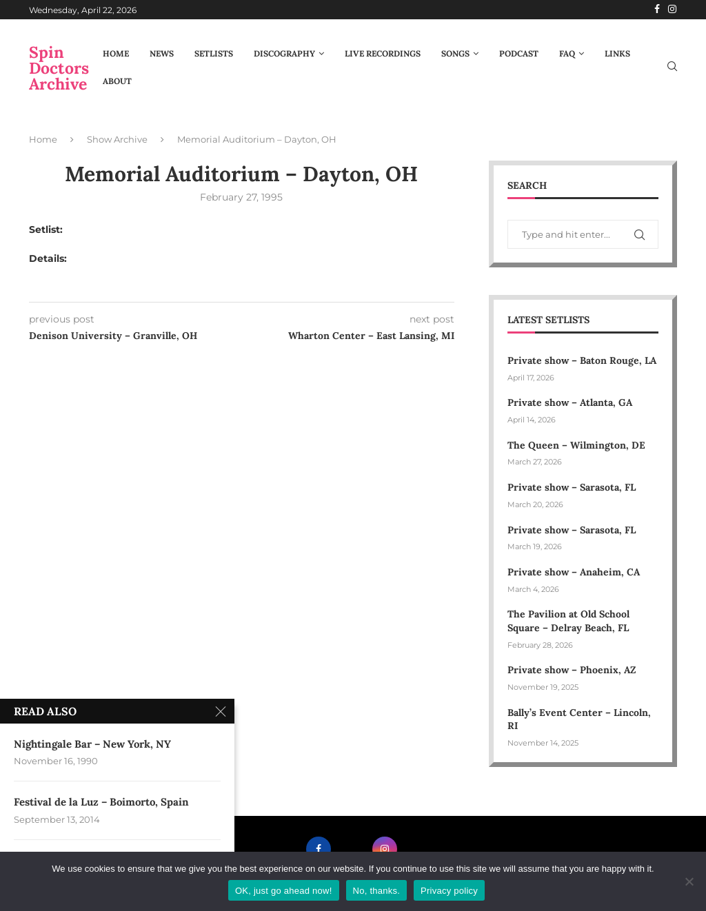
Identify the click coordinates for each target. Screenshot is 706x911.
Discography (284, 53)
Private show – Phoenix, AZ (571, 670)
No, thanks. (377, 891)
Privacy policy (449, 891)
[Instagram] (672, 9)
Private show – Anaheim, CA (573, 572)
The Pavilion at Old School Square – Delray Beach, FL (569, 621)
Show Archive (117, 139)
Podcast (518, 53)
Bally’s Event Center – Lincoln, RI (579, 719)
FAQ (567, 53)
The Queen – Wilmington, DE (576, 445)
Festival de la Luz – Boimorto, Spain (101, 803)
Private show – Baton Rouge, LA (581, 360)
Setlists (213, 53)
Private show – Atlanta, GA (569, 402)
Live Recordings (383, 53)
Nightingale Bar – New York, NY (92, 743)
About (117, 81)
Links (617, 53)
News (162, 53)
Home (116, 53)
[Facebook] (657, 9)
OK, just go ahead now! (283, 891)
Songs (455, 53)
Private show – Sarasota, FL (571, 487)
